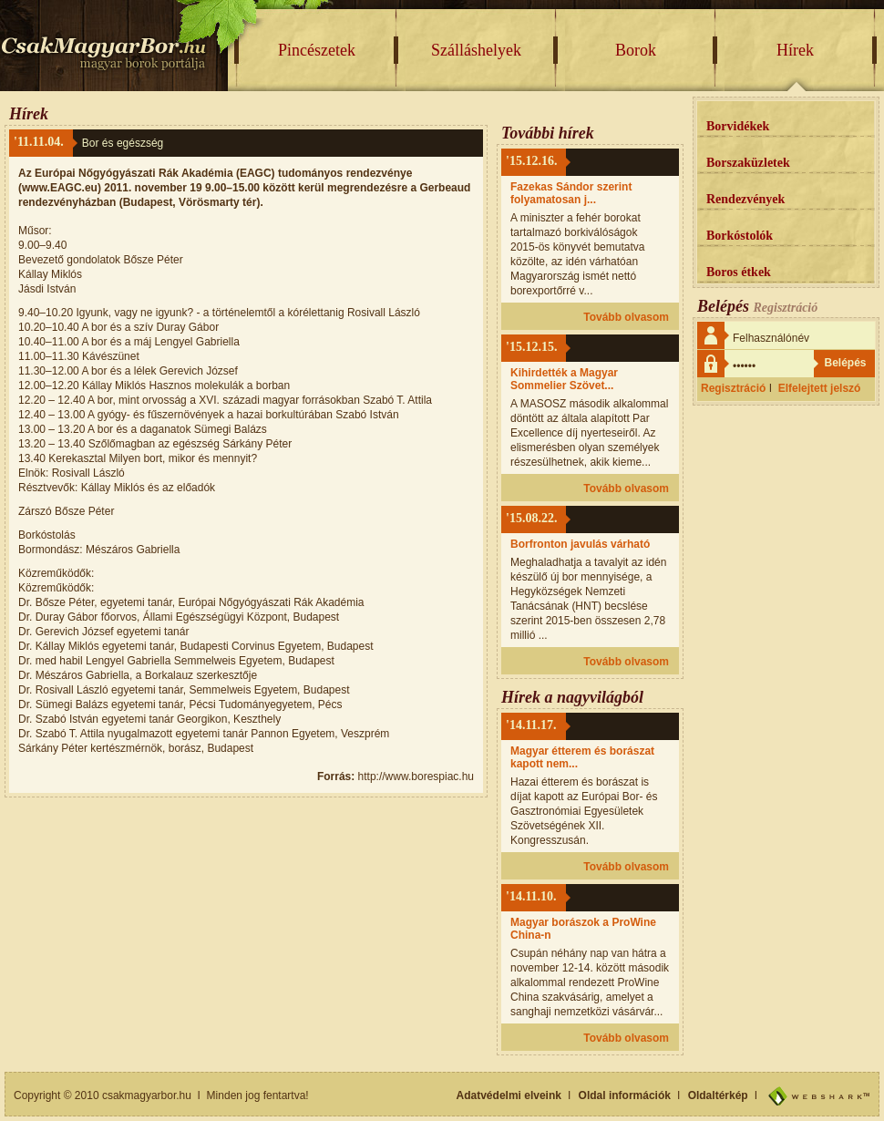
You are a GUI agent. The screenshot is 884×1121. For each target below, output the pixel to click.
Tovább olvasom (626, 317)
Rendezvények (745, 199)
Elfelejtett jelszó (819, 388)
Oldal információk (625, 1095)
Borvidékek (737, 126)
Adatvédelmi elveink (509, 1095)
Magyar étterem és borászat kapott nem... (582, 757)
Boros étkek (738, 272)
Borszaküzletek (748, 163)
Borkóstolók (739, 235)
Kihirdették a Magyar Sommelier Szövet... (564, 379)
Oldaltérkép (718, 1095)
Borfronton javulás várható (580, 544)
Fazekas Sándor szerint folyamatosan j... (571, 193)
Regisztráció (733, 388)
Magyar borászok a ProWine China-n (583, 928)
